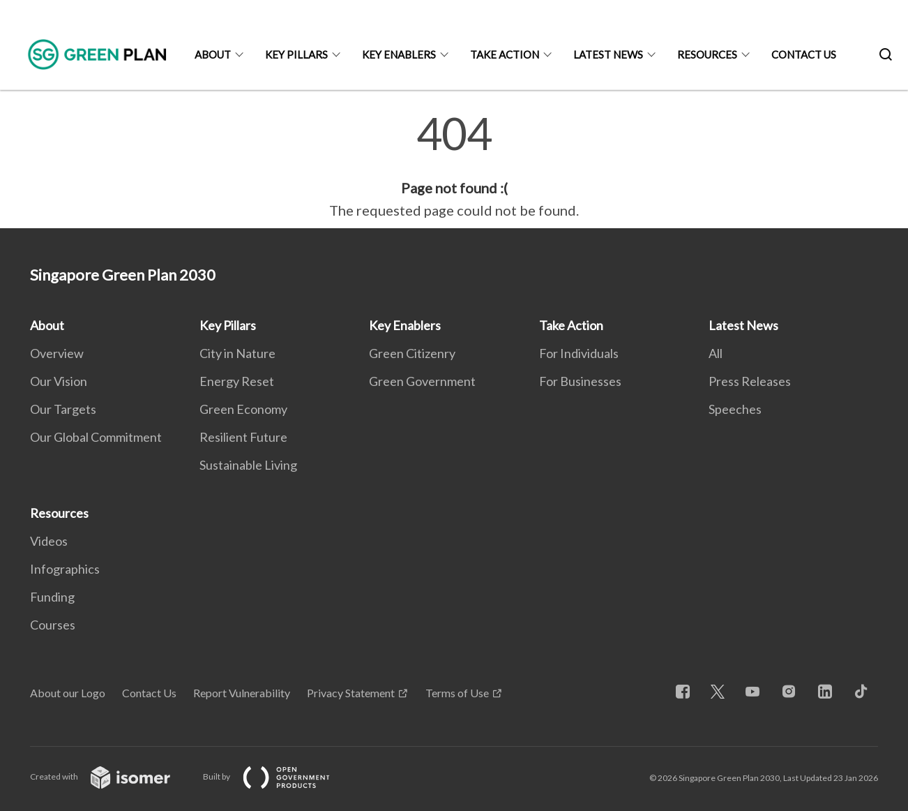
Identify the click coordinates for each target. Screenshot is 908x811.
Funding (52, 596)
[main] (454, 166)
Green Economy (243, 409)
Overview (57, 353)
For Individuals (579, 353)
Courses (52, 624)
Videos (49, 541)
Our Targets (63, 409)
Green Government (422, 381)
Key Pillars (296, 54)
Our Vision (58, 381)
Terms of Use (457, 692)
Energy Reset (236, 381)
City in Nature (237, 353)
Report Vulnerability (241, 692)
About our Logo (67, 692)
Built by (277, 776)
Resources (707, 54)
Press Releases (750, 381)
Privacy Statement (351, 692)
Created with (111, 776)
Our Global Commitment (96, 437)
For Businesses (580, 381)
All (715, 353)
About (213, 54)
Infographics (65, 568)
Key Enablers (399, 54)
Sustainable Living (248, 465)
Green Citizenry (412, 353)
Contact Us (803, 54)
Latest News (608, 54)
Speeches (735, 409)
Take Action (504, 54)
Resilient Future (243, 437)
